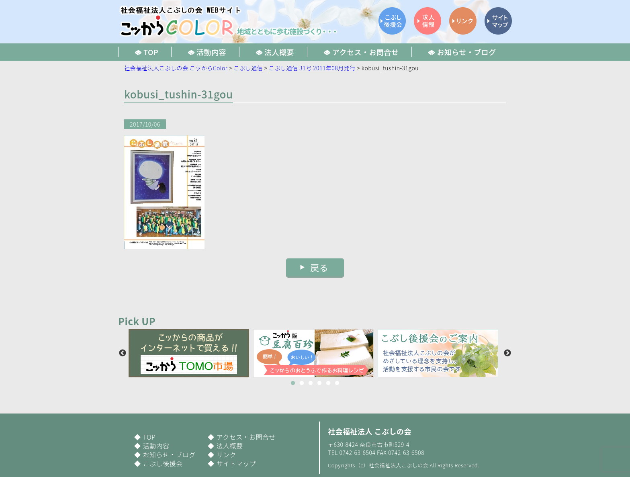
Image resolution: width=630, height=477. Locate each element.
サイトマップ (236, 463)
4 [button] (319, 383)
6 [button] (337, 383)
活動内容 (156, 445)
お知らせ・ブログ (169, 454)
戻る (319, 267)
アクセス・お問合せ (246, 437)
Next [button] (507, 353)
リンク (226, 454)
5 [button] (328, 383)
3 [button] (311, 383)
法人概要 (229, 445)
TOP (149, 437)
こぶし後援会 (162, 463)
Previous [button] (123, 353)
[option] (191, 353)
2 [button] (302, 383)
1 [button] (293, 383)
